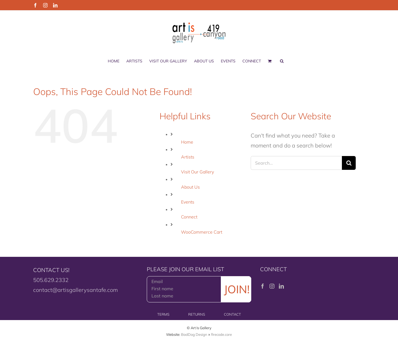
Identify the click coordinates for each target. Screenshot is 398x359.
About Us (190, 187)
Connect (189, 217)
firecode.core (221, 334)
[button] (282, 61)
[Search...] (296, 163)
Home (187, 142)
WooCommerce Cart (201, 232)
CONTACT (232, 314)
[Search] (349, 163)
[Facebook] (262, 286)
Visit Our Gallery (197, 172)
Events (187, 202)
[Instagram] (271, 286)
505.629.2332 (51, 279)
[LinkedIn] (281, 286)
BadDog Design (194, 334)
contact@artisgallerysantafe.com (75, 289)
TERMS (163, 314)
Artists (187, 157)
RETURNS (196, 314)
